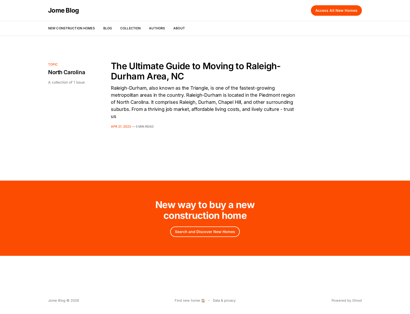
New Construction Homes (71, 28)
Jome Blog (63, 10)
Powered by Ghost (347, 300)
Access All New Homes (336, 10)
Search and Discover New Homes (205, 231)
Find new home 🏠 (190, 300)
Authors (157, 28)
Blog (107, 28)
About (179, 28)
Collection (130, 28)
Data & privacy (224, 300)
